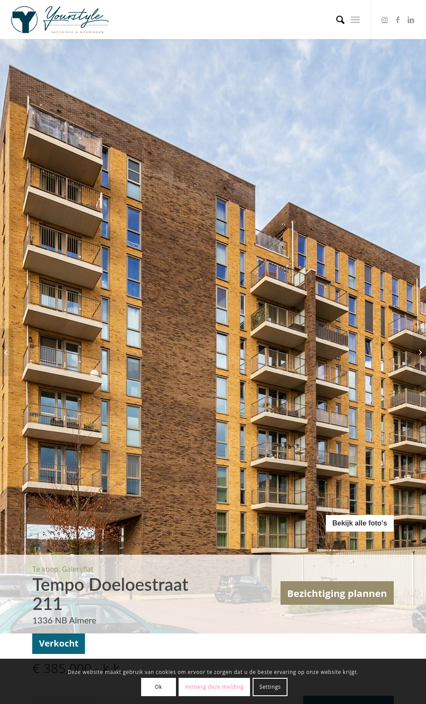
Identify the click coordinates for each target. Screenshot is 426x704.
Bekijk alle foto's (359, 523)
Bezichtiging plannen (337, 593)
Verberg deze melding (214, 687)
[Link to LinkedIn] (410, 19)
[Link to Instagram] (384, 19)
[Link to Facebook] (397, 19)
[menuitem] (336, 19)
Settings (270, 687)
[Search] (336, 19)
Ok (158, 687)
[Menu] (355, 19)
